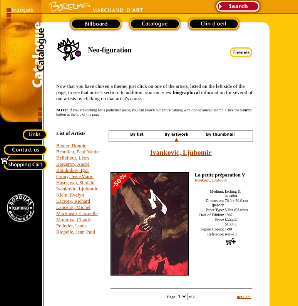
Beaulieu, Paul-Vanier (78, 152)
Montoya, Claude (73, 219)
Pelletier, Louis (71, 226)
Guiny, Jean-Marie (75, 176)
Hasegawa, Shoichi (75, 182)
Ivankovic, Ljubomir (77, 189)
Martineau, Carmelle (77, 213)
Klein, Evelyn (70, 195)
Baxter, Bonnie (71, 145)
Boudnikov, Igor (72, 170)
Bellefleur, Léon (72, 158)
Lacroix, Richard (73, 201)
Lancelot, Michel (73, 207)
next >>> (244, 296)
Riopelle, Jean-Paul (75, 232)
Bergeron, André (72, 164)
